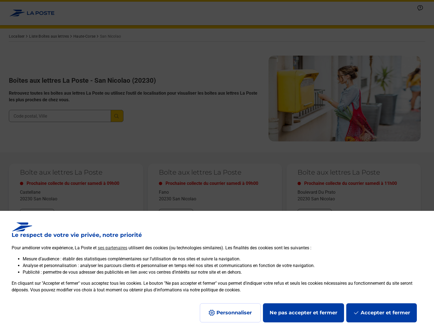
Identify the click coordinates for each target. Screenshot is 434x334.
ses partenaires (112, 247)
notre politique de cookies (215, 289)
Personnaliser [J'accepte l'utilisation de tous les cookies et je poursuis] (234, 313)
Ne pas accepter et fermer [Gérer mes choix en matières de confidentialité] (303, 313)
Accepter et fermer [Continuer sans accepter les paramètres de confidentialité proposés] (385, 313)
